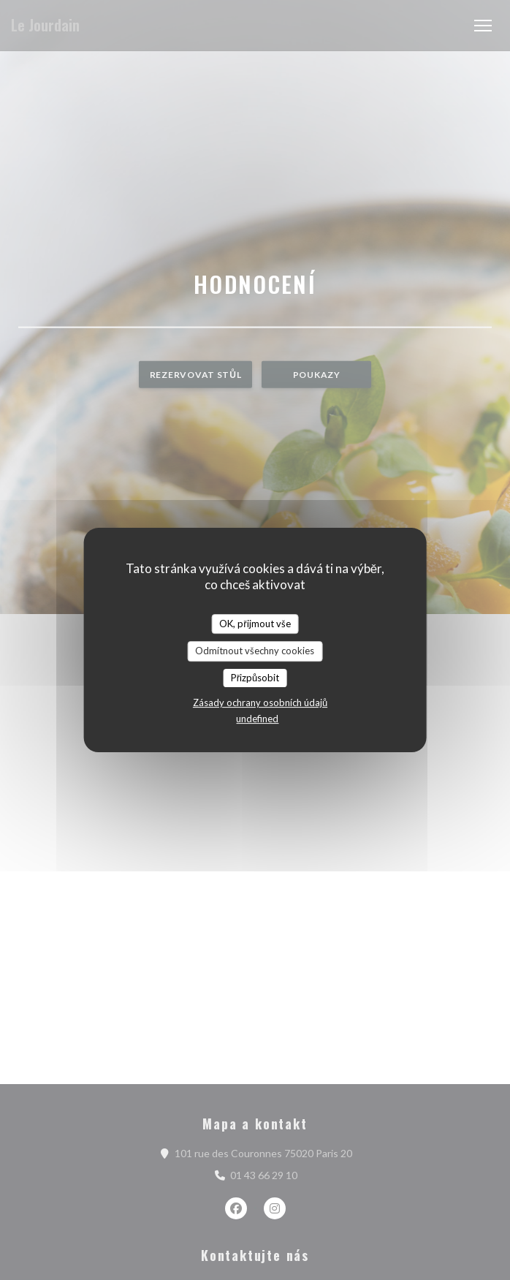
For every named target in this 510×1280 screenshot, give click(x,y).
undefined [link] (257, 718)
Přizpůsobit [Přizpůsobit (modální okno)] (255, 677)
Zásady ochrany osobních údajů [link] (260, 702)
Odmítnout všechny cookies (254, 650)
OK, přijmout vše (254, 623)
